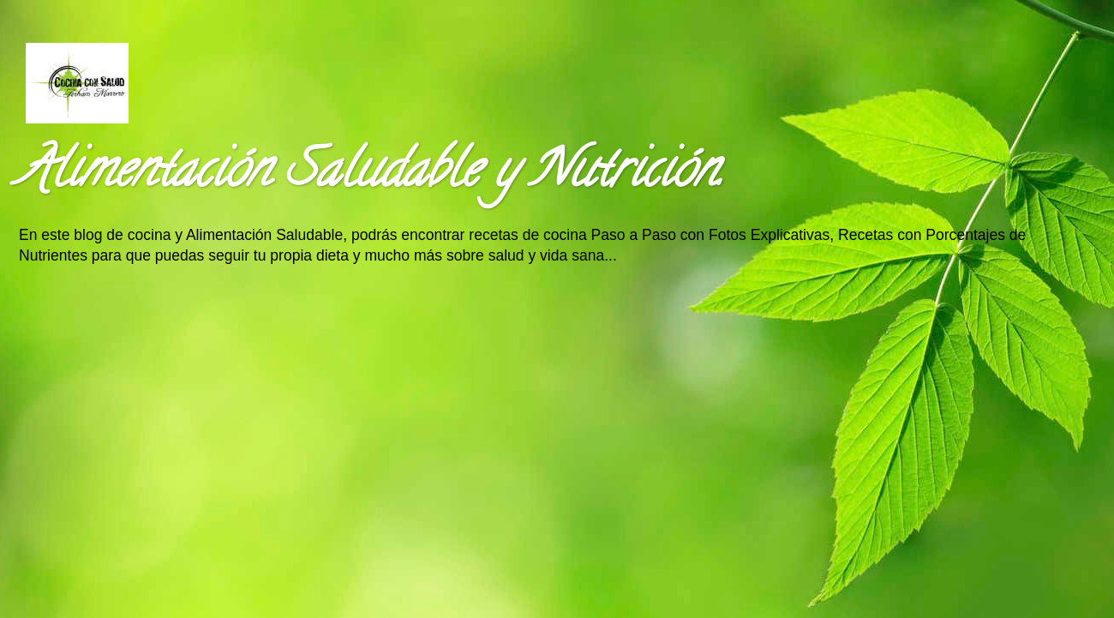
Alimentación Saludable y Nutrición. (370, 175)
